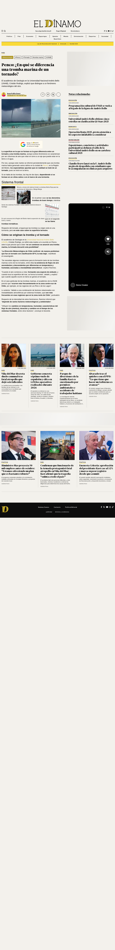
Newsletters (75, 31)
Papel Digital (61, 31)
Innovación (73, 113)
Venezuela (63, 44)
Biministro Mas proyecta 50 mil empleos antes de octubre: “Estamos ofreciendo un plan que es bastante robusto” (18, 469)
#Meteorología (7, 57)
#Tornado (26, 57)
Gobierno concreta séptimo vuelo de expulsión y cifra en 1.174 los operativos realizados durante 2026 (41, 380)
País (19, 36)
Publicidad (49, 512)
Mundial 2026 (74, 44)
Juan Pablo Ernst (13, 93)
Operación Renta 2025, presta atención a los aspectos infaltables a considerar (90, 133)
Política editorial (71, 507)
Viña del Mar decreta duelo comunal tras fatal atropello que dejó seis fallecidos (13, 378)
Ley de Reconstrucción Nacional (47, 44)
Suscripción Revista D (43, 31)
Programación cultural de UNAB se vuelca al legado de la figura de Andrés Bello (90, 107)
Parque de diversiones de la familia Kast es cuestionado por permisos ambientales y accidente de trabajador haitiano (71, 383)
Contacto (57, 507)
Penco (45, 165)
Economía (29, 36)
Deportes (92, 36)
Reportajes (43, 36)
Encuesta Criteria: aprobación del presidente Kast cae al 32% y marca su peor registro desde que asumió (96, 469)
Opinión (55, 36)
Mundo (66, 36)
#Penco (17, 57)
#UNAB (48, 57)
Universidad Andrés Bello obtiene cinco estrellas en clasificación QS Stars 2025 (89, 120)
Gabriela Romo (5, 393)
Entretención (78, 36)
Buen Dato (57, 39)
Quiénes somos (43, 507)
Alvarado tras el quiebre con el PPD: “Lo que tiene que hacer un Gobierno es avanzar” (101, 379)
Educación (73, 100)
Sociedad (104, 36)
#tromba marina (37, 57)
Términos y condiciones (62, 512)
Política (9, 36)
